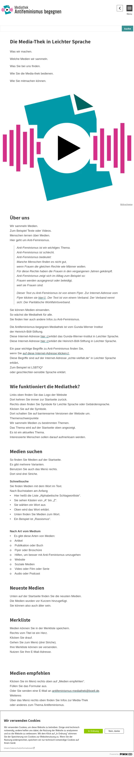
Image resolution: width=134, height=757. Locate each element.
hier (40, 297)
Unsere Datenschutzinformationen (18, 748)
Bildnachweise (126, 204)
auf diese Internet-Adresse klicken (45, 353)
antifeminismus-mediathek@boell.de (75, 690)
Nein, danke (114, 731)
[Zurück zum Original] (120, 8)
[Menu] (129, 8)
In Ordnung (93, 731)
